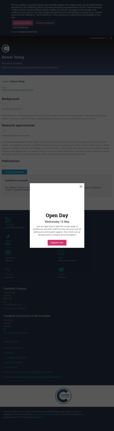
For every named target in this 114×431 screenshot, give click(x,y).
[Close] (81, 186)
